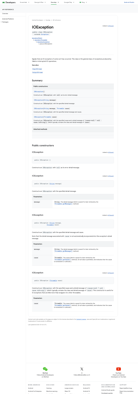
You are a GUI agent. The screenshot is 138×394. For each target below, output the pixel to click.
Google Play (68, 2)
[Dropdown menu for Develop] (59, 2)
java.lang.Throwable (41, 40)
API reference (8, 9)
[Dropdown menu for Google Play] (74, 2)
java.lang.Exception (43, 42)
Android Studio (129, 2)
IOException (38, 91)
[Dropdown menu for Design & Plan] (46, 2)
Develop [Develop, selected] (54, 2)
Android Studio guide (107, 390)
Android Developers (37, 20)
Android (30, 388)
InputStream (37, 69)
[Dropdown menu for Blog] (87, 2)
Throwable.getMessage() (63, 204)
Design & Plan (38, 2)
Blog (83, 2)
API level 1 (111, 26)
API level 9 (111, 215)
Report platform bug (126, 388)
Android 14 (86, 391)
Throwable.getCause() (63, 259)
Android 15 (86, 388)
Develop (48, 20)
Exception (45, 34)
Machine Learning (51, 391)
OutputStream (37, 72)
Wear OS (67, 391)
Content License (81, 319)
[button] (12, 22)
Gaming (48, 388)
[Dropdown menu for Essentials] (29, 2)
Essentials (23, 2)
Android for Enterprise (34, 391)
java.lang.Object (37, 38)
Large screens (69, 388)
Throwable (60, 108)
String (46, 100)
